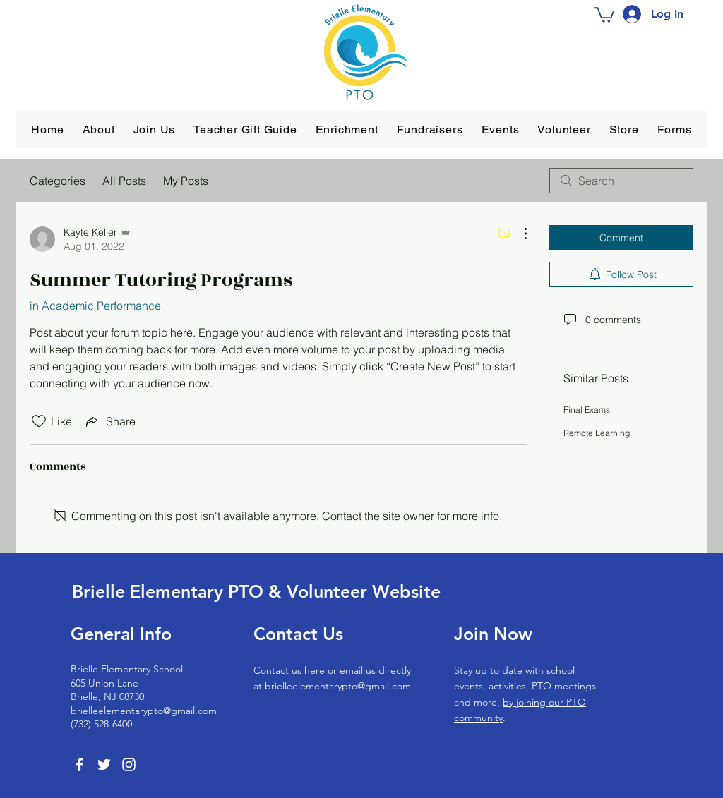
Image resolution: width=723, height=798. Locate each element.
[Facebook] (79, 764)
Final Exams (586, 409)
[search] (621, 180)
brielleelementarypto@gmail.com (144, 710)
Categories (57, 181)
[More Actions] (518, 233)
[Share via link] (109, 421)
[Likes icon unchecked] (39, 421)
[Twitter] (104, 764)
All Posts (124, 181)
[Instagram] (129, 764)
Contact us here (289, 670)
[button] (98, 129)
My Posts (185, 181)
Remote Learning (596, 433)
